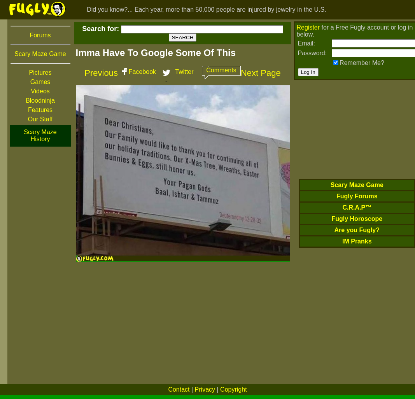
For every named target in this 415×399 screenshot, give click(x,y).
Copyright (233, 389)
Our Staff (40, 119)
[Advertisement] (40, 264)
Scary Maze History (40, 135)
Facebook (142, 71)
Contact (178, 389)
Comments (221, 70)
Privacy (205, 389)
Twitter (184, 71)
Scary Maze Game (40, 54)
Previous (101, 73)
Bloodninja (40, 100)
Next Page (261, 73)
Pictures (40, 72)
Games (40, 82)
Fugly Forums (357, 196)
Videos (40, 91)
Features (40, 110)
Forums (40, 35)
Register (308, 27)
